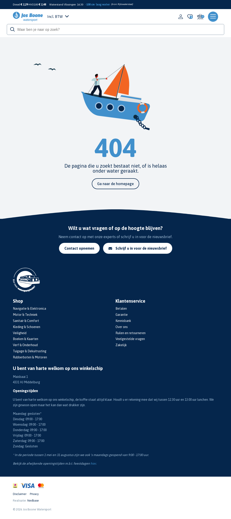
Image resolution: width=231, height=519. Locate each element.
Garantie (122, 314)
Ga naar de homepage (115, 184)
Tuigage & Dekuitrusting (29, 351)
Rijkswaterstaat (125, 4)
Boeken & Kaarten (25, 339)
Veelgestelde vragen (130, 339)
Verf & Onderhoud (25, 345)
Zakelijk (121, 345)
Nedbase (33, 500)
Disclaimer (19, 494)
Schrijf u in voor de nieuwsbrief (137, 248)
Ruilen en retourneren (131, 333)
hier (93, 463)
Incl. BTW (58, 16)
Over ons (122, 327)
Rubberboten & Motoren (30, 357)
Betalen (121, 308)
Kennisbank (123, 321)
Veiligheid (19, 333)
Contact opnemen (79, 248)
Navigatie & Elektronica (29, 308)
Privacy (34, 494)
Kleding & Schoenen (26, 327)
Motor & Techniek (25, 314)
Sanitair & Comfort (26, 321)
